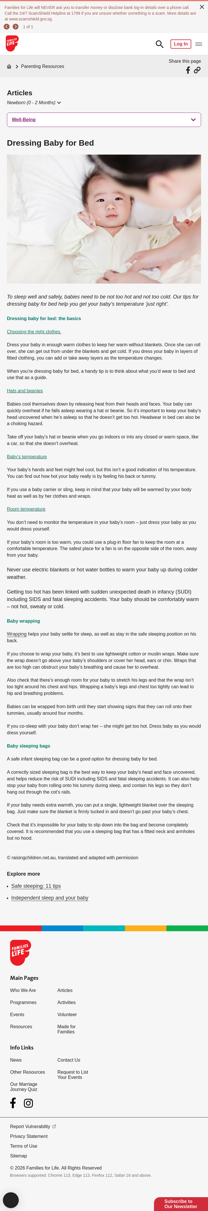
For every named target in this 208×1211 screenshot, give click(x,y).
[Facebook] (14, 1103)
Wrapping (17, 634)
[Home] (9, 66)
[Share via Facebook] (188, 70)
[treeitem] (104, 120)
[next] (16, 27)
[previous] (7, 27)
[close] (202, 6)
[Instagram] (28, 1103)
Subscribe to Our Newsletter (180, 1204)
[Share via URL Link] (197, 70)
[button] (33, 102)
